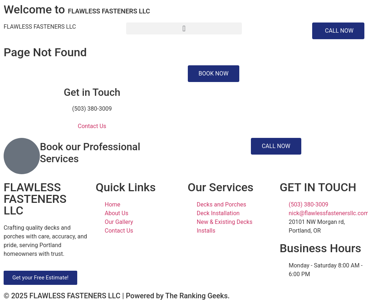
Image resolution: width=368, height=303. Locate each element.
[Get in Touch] (92, 74)
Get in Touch (92, 92)
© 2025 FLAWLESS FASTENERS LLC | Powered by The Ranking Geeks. (117, 295)
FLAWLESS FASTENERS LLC (40, 26)
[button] (183, 28)
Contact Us (92, 126)
